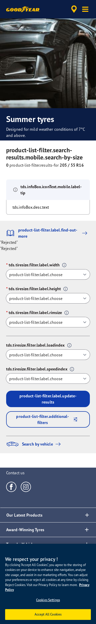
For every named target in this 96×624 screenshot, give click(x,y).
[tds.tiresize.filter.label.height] (48, 298)
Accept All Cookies (48, 614)
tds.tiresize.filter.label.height (35, 288)
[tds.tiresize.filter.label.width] (48, 274)
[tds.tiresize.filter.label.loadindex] (48, 355)
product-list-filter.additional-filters (48, 419)
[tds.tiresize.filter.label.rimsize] (48, 322)
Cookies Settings (48, 600)
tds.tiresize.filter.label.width (34, 264)
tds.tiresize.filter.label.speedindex (36, 368)
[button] (85, 9)
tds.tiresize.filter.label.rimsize (35, 312)
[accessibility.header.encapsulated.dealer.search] (74, 9)
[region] (48, 584)
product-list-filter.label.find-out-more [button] (48, 233)
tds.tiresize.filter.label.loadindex (35, 345)
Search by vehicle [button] (34, 444)
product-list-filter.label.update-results (48, 399)
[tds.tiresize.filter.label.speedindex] (48, 379)
